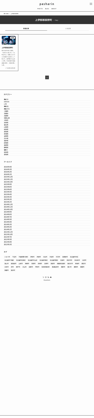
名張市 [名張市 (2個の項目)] (62, 387)
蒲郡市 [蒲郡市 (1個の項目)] (63, 394)
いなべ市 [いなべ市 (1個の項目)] (7, 384)
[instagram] (46, 404)
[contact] (51, 404)
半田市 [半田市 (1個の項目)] (52, 384)
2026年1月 (10, 235)
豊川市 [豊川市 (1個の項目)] (69, 394)
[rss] (48, 404)
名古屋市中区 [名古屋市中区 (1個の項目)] (74, 384)
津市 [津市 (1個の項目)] (12, 394)
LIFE (8, 109)
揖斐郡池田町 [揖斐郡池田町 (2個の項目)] (61, 390)
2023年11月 (10, 346)
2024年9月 (10, 307)
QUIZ (8, 197)
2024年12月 (10, 293)
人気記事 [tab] (68, 28)
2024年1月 (10, 341)
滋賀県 (9, 171)
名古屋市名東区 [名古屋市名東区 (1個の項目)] (21, 387)
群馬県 (9, 184)
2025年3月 (10, 278)
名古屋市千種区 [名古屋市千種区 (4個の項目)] (9, 387)
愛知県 (9, 162)
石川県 (9, 175)
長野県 (9, 188)
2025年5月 (10, 269)
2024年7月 (10, 317)
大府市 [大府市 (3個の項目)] (84, 387)
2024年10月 (10, 302)
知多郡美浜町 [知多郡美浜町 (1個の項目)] (46, 394)
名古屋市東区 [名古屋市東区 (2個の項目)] (44, 387)
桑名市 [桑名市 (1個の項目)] (84, 390)
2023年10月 (10, 351)
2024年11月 (10, 298)
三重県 (9, 123)
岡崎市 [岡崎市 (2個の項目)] (27, 390)
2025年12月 (10, 240)
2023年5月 (10, 360)
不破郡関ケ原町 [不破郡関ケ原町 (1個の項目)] (23, 384)
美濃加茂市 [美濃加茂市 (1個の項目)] (55, 394)
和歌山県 (10, 136)
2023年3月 (10, 370)
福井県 (9, 180)
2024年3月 (10, 331)
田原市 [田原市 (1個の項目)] (31, 394)
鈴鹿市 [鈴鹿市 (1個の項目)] (7, 397)
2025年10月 (10, 249)
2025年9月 (10, 254)
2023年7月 (10, 355)
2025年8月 (10, 259)
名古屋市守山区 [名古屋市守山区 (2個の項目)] (32, 387)
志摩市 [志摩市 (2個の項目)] (46, 390)
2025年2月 (10, 283)
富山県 (9, 149)
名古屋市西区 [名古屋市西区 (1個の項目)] (54, 387)
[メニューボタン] (91, 4)
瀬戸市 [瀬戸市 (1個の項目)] (18, 394)
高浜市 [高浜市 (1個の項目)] (13, 397)
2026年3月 (10, 225)
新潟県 (9, 167)
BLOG (9, 100)
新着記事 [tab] (26, 28)
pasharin (47, 3)
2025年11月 (10, 245)
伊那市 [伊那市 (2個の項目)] (39, 384)
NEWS (9, 114)
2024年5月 (10, 322)
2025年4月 (10, 274)
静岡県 (9, 193)
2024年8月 (10, 312)
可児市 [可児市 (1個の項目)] (58, 384)
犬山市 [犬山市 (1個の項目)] (24, 394)
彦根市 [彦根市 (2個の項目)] (40, 390)
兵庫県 (9, 132)
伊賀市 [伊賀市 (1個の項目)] (32, 384)
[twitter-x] (43, 404)
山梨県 (9, 154)
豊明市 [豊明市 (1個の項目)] (76, 394)
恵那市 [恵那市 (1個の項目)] (53, 390)
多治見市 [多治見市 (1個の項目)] (77, 387)
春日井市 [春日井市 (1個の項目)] (70, 390)
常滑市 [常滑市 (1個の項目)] (33, 390)
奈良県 (9, 145)
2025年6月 (10, 264)
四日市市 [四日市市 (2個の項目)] (69, 387)
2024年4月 (10, 327)
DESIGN (10, 105)
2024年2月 (10, 336)
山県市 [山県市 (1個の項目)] (21, 390)
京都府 (9, 127)
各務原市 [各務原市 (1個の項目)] (65, 384)
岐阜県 (9, 158)
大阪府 (9, 141)
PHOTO (9, 118)
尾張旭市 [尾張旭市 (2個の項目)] (13, 390)
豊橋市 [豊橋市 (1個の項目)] (82, 394)
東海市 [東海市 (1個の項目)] (77, 390)
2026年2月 (10, 230)
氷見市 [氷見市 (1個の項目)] (7, 394)
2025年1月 (10, 288)
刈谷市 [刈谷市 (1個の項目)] (45, 384)
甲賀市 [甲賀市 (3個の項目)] (37, 394)
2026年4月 (10, 221)
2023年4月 (10, 365)
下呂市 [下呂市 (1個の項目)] (14, 384)
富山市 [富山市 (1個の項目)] (7, 390)
